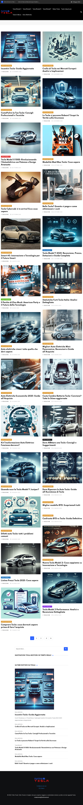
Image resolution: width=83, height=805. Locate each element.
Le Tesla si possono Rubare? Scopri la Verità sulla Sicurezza (35, 740)
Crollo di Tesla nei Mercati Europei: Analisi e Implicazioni (35, 726)
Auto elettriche (27, 15)
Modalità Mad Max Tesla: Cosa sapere (61, 162)
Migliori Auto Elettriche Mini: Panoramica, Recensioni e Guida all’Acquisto (58, 349)
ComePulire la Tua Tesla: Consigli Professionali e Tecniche (35, 733)
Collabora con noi (41, 786)
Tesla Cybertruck (66, 9)
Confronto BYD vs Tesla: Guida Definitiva (62, 519)
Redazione (6, 71)
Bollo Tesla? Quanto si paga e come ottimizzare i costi (33, 763)
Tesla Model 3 (17, 9)
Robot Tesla (56, 9)
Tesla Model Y (47, 9)
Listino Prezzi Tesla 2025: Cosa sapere (19, 581)
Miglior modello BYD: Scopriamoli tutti (61, 505)
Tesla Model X (37, 9)
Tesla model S (27, 9)
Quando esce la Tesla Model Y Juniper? (20, 490)
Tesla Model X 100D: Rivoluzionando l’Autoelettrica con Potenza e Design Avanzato (19, 162)
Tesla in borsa (17, 15)
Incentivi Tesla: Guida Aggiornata (17, 69)
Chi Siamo (41, 788)
